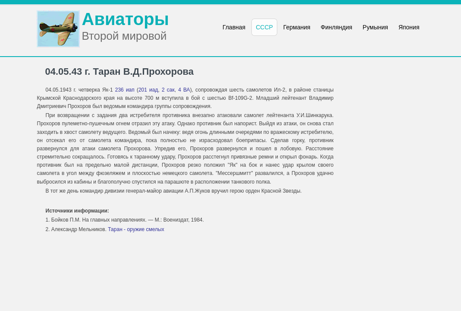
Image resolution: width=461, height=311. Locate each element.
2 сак (168, 90)
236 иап (125, 90)
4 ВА (184, 90)
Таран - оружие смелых (136, 229)
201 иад (148, 90)
